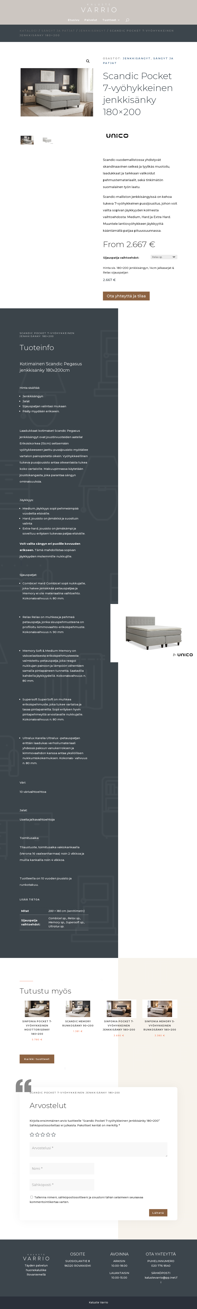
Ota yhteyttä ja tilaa (126, 296)
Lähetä (158, 1212)
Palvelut (90, 20)
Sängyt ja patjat (58, 30)
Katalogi (29, 30)
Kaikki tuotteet (37, 1059)
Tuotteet (109, 20)
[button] (87, 61)
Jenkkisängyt (92, 30)
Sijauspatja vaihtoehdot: (121, 257)
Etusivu (73, 20)
